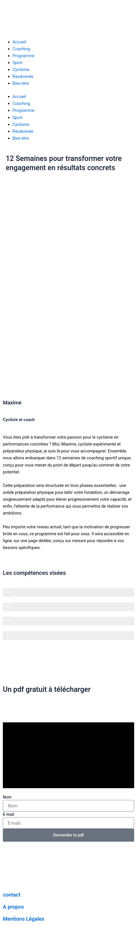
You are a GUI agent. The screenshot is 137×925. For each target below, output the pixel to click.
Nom (7, 797)
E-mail (8, 814)
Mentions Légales (23, 919)
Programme (23, 55)
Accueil (19, 42)
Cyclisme (21, 69)
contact (12, 895)
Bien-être (21, 83)
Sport (18, 62)
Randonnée (23, 76)
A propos (13, 907)
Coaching (21, 48)
